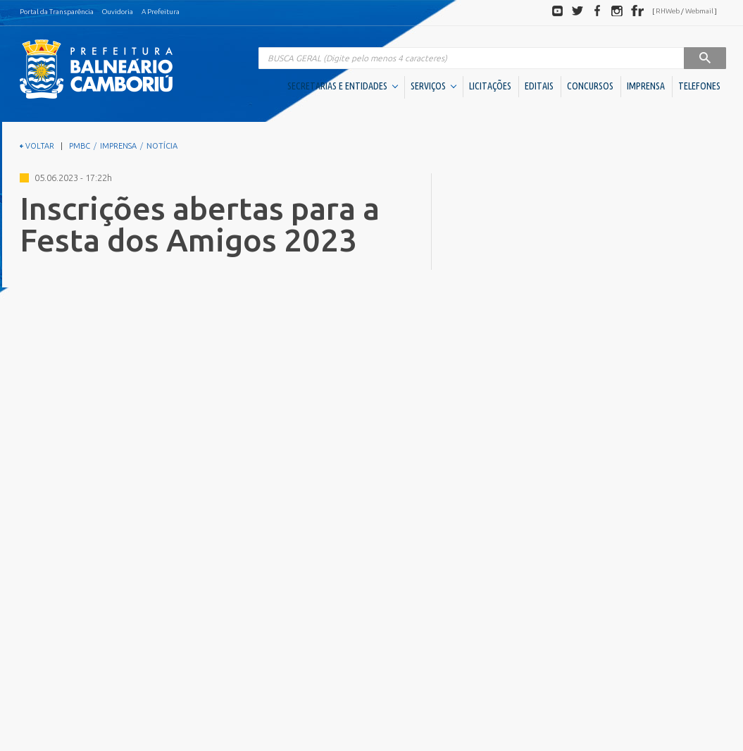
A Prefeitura (161, 11)
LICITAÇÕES (490, 86)
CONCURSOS (590, 86)
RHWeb (668, 11)
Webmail (699, 11)
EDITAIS (539, 86)
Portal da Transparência (57, 11)
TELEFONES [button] (699, 86)
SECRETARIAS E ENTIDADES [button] (342, 86)
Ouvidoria (117, 11)
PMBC (79, 146)
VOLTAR (37, 146)
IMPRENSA (646, 86)
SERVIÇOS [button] (433, 86)
